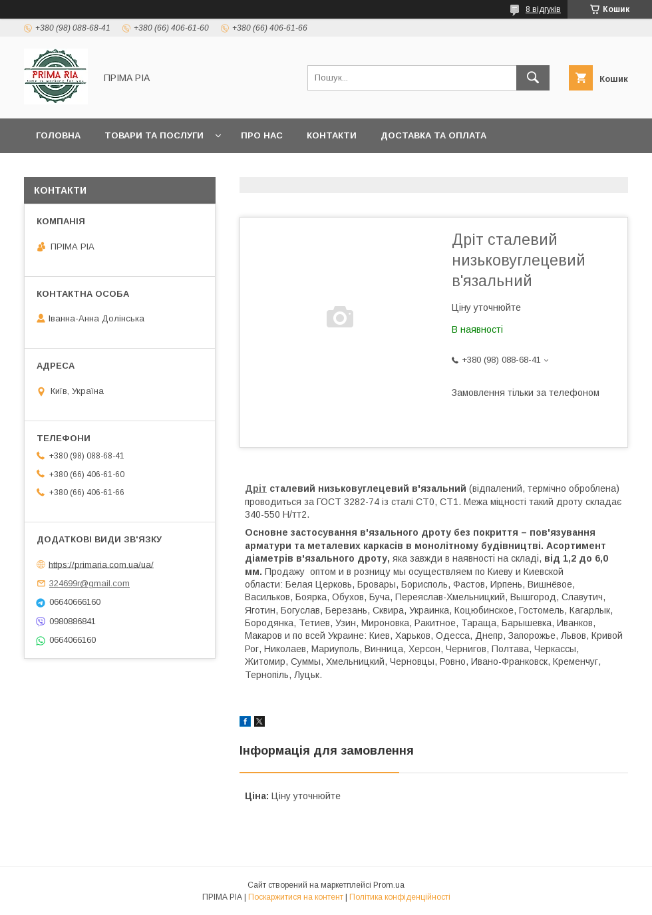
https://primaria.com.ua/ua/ (101, 564)
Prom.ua (389, 885)
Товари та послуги (154, 135)
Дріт (256, 488)
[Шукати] (533, 78)
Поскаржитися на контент (295, 897)
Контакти (332, 135)
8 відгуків (543, 9)
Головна (58, 135)
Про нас (262, 135)
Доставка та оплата (433, 135)
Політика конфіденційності (399, 897)
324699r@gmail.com (89, 583)
